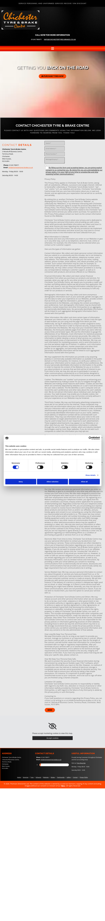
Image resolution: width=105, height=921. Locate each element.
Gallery (69, 777)
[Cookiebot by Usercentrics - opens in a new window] (90, 438)
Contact (75, 777)
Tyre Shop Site (81, 763)
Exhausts (38, 777)
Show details (90, 475)
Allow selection (52, 482)
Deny (21, 482)
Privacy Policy (84, 777)
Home (19, 777)
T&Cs (63, 786)
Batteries (46, 777)
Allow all (84, 482)
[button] (52, 76)
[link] (52, 726)
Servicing (25, 777)
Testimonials (61, 777)
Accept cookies (52, 738)
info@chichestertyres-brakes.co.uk (60, 39)
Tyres (32, 777)
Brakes (53, 777)
